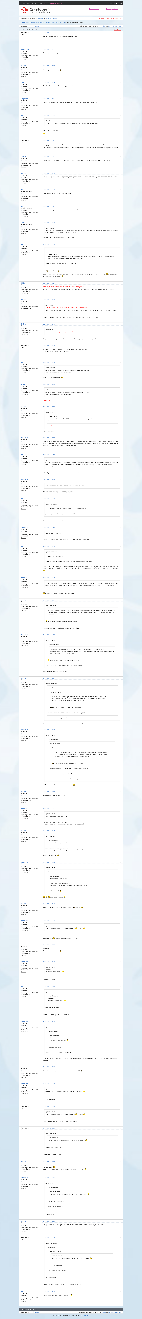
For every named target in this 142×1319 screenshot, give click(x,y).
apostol (23, 66)
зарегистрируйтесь (52, 18)
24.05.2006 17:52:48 (49, 384)
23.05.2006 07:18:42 (49, 346)
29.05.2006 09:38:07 (49, 678)
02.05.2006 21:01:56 (49, 99)
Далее (37, 26)
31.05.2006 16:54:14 (49, 1021)
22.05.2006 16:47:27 (49, 283)
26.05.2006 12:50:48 (49, 454)
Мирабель (25, 49)
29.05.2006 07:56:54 (49, 577)
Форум (23, 3)
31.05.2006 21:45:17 (49, 1083)
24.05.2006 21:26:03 (49, 438)
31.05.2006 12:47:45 (49, 986)
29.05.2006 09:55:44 (49, 831)
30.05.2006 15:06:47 (49, 904)
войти (104, 26)
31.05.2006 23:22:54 (49, 1128)
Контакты (86, 1316)
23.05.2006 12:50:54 (49, 362)
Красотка (24, 438)
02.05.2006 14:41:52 (49, 66)
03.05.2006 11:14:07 (49, 140)
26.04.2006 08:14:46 (49, 33)
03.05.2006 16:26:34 (49, 173)
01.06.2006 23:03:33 (49, 1237)
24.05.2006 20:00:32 (49, 407)
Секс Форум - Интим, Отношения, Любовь (35, 22)
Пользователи (31, 3)
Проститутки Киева (112, 9)
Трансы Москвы (94, 9)
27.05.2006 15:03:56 (49, 527)
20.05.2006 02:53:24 (49, 190)
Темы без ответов (115, 18)
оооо (22, 190)
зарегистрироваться (114, 26)
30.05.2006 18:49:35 (49, 945)
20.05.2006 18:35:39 (49, 223)
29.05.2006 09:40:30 (49, 730)
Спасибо (23, 59)
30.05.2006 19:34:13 (49, 961)
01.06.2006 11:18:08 (49, 1161)
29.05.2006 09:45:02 (49, 792)
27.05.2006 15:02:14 (49, 498)
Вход (120, 3)
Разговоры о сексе (58, 22)
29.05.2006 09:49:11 (49, 808)
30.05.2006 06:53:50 (49, 862)
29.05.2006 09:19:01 (49, 600)
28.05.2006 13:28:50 (49, 546)
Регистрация (113, 3)
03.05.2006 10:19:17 (49, 115)
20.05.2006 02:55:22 (49, 206)
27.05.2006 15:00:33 (49, 480)
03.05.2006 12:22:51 (49, 157)
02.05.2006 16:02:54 (49, 82)
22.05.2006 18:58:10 (49, 324)
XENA (23, 283)
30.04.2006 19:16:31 (49, 49)
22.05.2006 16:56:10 (49, 299)
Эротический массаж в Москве (53, 3)
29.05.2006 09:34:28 (49, 635)
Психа (23, 223)
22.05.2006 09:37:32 (49, 244)
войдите (40, 18)
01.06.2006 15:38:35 (49, 1221)
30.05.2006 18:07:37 (49, 920)
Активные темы (104, 18)
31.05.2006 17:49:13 (49, 1067)
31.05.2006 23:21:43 (49, 1106)
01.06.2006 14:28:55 (49, 1178)
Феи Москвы (117, 30)
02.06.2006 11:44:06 (49, 1291)
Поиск (40, 3)
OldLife (23, 82)
